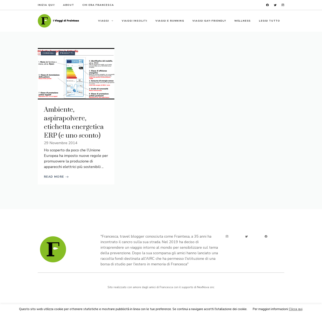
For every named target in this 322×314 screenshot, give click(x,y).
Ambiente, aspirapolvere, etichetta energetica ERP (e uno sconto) (74, 123)
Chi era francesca (98, 5)
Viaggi (108, 21)
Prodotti (67, 53)
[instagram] (283, 5)
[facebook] (267, 5)
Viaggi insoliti (134, 20)
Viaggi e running (169, 20)
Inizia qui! (46, 5)
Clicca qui (295, 309)
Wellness (242, 20)
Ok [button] (250, 309)
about (68, 5)
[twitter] (275, 5)
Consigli (48, 53)
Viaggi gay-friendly (209, 20)
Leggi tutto (269, 20)
